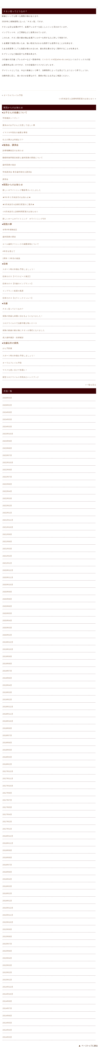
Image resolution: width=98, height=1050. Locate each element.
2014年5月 (7, 1023)
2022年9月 (7, 470)
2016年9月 (7, 850)
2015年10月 (8, 922)
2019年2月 (7, 699)
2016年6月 (7, 872)
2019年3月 (7, 692)
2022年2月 (7, 506)
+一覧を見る (90, 385)
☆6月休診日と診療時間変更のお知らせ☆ (20, 212)
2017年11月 (8, 778)
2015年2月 (7, 972)
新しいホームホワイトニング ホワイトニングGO (24, 219)
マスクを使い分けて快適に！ (15, 370)
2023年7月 (7, 455)
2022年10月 (8, 462)
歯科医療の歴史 (9, 237)
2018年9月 (7, 728)
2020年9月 (7, 592)
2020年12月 (8, 570)
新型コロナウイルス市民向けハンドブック (21, 377)
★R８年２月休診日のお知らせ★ (17, 197)
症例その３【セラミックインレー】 (18, 298)
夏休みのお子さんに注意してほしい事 (19, 125)
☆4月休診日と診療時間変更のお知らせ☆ (76, 99)
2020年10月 (8, 585)
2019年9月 (7, 656)
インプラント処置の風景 (13, 291)
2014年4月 (7, 1030)
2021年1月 (7, 563)
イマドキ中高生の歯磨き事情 (15, 132)
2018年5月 (7, 750)
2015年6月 (7, 951)
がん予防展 (7, 348)
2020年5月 (7, 613)
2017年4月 (7, 814)
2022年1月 (7, 513)
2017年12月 (8, 771)
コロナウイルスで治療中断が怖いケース (20, 323)
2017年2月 (7, 822)
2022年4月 (7, 491)
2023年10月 (8, 434)
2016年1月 (7, 901)
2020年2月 (7, 635)
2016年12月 (8, 836)
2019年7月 (7, 671)
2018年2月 (7, 764)
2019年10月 (8, 649)
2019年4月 (7, 685)
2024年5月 (7, 419)
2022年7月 (7, 477)
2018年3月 (7, 757)
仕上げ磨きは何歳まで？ (13, 140)
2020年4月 (7, 620)
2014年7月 (7, 1008)
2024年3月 (7, 427)
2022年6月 (7, 484)
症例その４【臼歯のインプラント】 (18, 284)
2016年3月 (7, 886)
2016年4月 (7, 879)
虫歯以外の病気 (11, 343)
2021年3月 (7, 549)
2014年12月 (8, 987)
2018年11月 (8, 714)
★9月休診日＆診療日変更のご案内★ (18, 204)
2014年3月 (7, 1037)
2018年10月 (8, 721)
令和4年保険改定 (10, 230)
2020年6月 (7, 606)
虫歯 (5, 303)
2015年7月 (7, 944)
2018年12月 (8, 707)
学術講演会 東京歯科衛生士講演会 (17, 172)
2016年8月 (7, 857)
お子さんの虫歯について (15, 112)
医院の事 (7, 224)
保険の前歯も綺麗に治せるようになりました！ (23, 316)
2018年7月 (7, 735)
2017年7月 (7, 800)
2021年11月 (8, 520)
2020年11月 (8, 577)
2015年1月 (7, 980)
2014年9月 (7, 1001)
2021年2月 (7, 556)
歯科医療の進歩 (9, 165)
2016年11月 (8, 843)
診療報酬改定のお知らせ (13, 150)
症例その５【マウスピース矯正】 (17, 276)
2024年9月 (7, 412)
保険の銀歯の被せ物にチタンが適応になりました (24, 330)
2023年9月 (7, 441)
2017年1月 (7, 829)
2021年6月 (7, 541)
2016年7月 (7, 865)
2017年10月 (8, 786)
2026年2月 (7, 405)
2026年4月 (7, 398)
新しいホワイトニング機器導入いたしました (22, 190)
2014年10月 (8, 994)
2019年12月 (8, 642)
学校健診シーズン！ (11, 118)
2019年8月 (7, 664)
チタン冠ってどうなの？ (13, 309)
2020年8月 (7, 599)
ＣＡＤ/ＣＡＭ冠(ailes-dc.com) (55, 59)
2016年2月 (7, 893)
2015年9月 (7, 929)
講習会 (5, 179)
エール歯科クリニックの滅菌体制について (21, 244)
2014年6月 (7, 1016)
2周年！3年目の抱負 (11, 258)
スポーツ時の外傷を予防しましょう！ (19, 269)
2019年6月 (7, 678)
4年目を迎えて (9, 251)
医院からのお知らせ (13, 185)
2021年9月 (7, 534)
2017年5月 (7, 807)
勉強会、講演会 (11, 145)
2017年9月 (7, 793)
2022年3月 (7, 498)
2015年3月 (7, 965)
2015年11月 (8, 915)
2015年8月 (7, 936)
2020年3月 (7, 628)
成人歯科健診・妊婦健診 (13, 337)
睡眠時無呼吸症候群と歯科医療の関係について (23, 158)
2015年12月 (8, 908)
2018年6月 (7, 743)
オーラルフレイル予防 (13, 95)
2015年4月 (7, 958)
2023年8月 (7, 448)
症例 (5, 264)
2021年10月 (8, 527)
